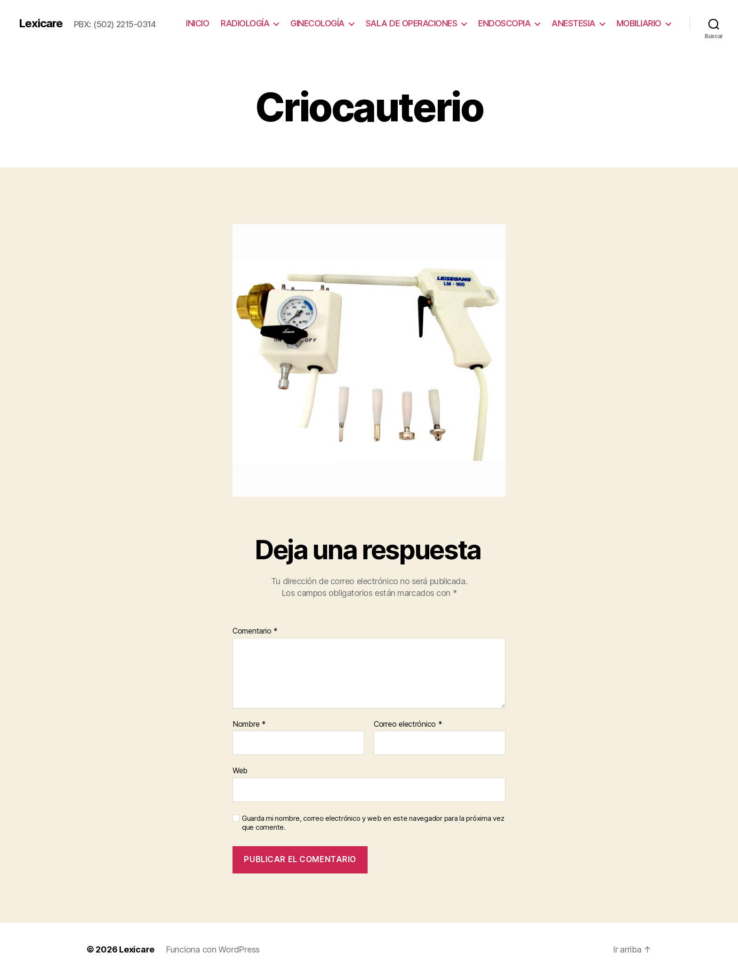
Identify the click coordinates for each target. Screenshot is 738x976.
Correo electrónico (408, 724)
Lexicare (41, 23)
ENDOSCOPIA (504, 23)
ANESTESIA (573, 23)
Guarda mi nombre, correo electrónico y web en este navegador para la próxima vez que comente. (373, 823)
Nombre (249, 724)
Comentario (255, 631)
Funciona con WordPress (213, 949)
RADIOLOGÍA (245, 23)
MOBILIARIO (639, 23)
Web (240, 770)
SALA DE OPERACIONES (411, 23)
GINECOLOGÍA (317, 23)
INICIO (197, 23)
